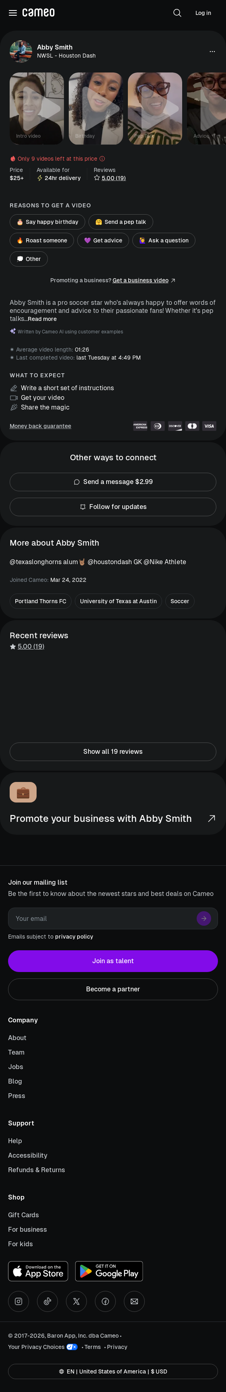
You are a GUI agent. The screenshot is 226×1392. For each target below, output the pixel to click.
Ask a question (164, 240)
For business (27, 1229)
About (17, 1038)
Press (16, 1096)
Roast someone (42, 240)
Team (16, 1052)
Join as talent (113, 961)
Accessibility (27, 1155)
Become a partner (113, 989)
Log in (203, 13)
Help (15, 1141)
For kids (20, 1244)
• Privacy (115, 1347)
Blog (15, 1081)
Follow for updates (113, 507)
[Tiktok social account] (47, 1301)
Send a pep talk (121, 222)
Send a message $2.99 (113, 482)
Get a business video (140, 280)
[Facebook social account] (105, 1301)
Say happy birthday (47, 222)
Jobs (15, 1067)
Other (28, 259)
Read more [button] (42, 319)
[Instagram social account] (18, 1301)
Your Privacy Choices (36, 1347)
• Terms (91, 1347)
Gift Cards (23, 1215)
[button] (177, 13)
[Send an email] (134, 1301)
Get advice (103, 240)
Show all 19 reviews (113, 752)
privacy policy (74, 936)
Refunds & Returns (36, 1170)
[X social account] (76, 1301)
